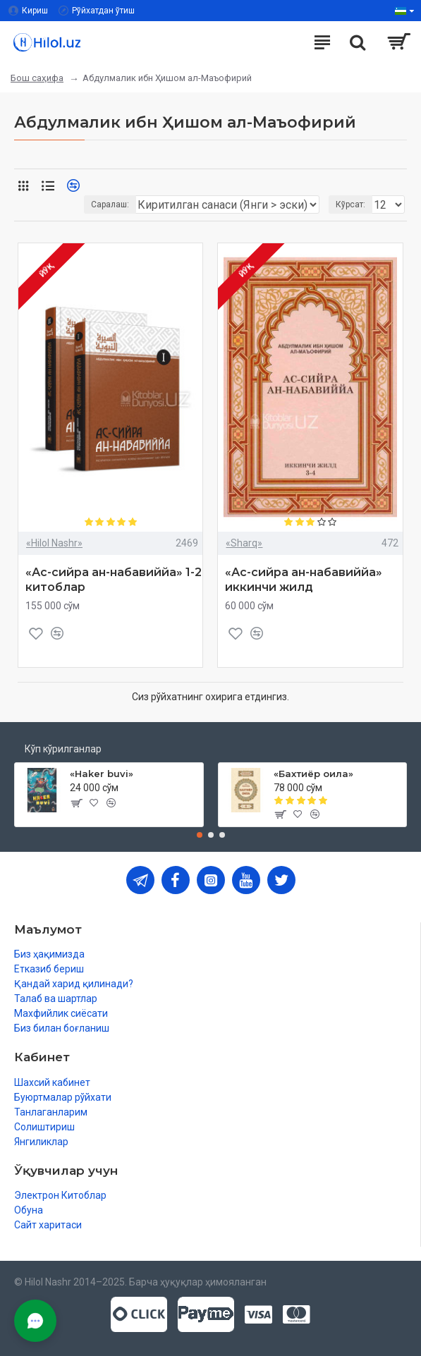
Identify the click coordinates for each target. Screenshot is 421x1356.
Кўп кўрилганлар (63, 749)
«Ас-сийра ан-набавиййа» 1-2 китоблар (113, 580)
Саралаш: (110, 204)
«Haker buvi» (101, 773)
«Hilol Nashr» (54, 543)
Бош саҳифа (37, 78)
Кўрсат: (350, 204)
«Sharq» (244, 543)
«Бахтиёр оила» (313, 773)
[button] (199, 835)
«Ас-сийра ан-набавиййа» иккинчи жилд (303, 580)
